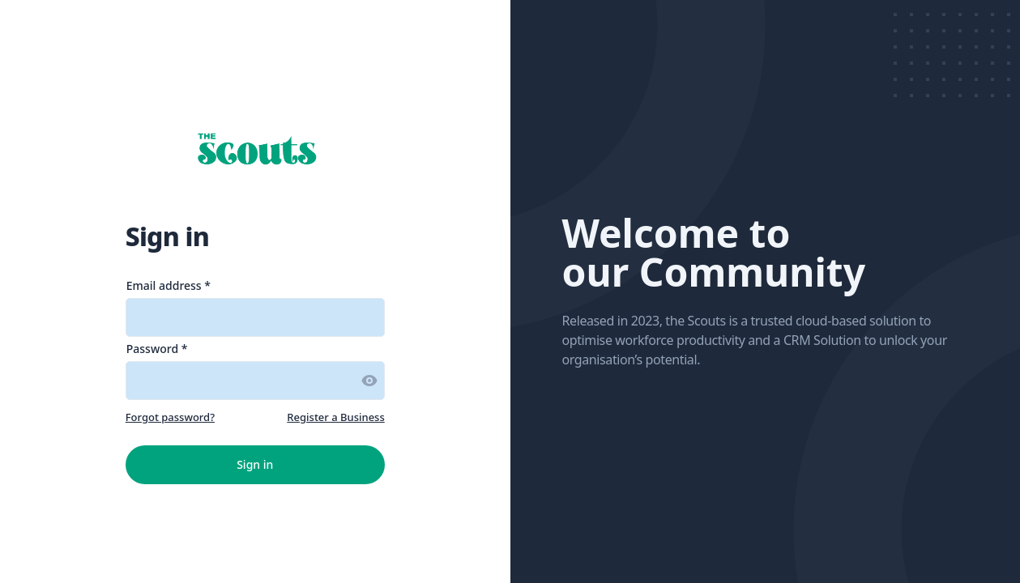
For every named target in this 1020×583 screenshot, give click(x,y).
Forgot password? (170, 417)
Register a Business (335, 417)
